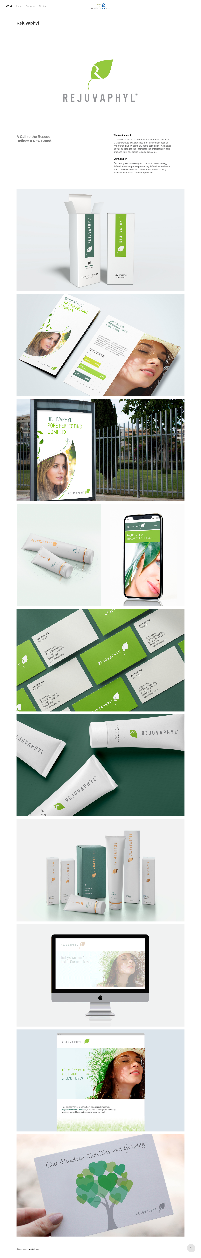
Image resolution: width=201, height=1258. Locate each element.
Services (30, 6)
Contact (43, 6)
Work (9, 6)
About (19, 6)
